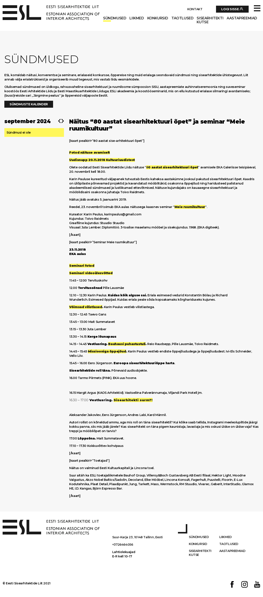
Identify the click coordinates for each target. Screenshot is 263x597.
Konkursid (157, 18)
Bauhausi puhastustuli (127, 344)
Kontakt (194, 9)
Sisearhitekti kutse (210, 20)
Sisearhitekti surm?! (133, 400)
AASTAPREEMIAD (242, 18)
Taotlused (182, 18)
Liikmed (136, 18)
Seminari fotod (81, 266)
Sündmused (114, 18)
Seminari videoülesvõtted (90, 273)
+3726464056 (122, 545)
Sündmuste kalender (29, 104)
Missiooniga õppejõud (107, 351)
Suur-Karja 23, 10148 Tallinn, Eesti (137, 537)
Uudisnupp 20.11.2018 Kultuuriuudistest (102, 160)
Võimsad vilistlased (85, 307)
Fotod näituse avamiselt (89, 152)
